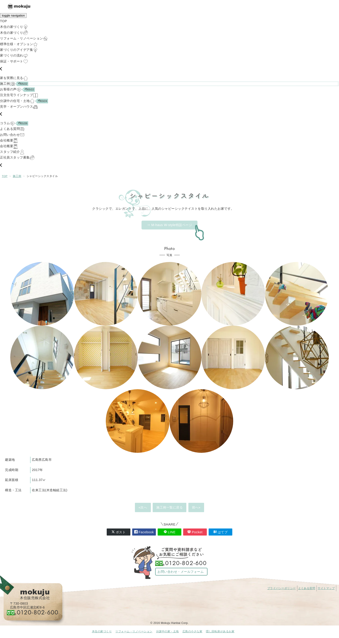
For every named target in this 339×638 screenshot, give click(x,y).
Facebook (144, 532)
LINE (170, 532)
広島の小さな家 (192, 631)
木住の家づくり (102, 631)
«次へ (143, 507)
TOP (5, 176)
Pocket (194, 532)
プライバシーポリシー (281, 588)
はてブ (220, 532)
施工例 (17, 176)
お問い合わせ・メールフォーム (180, 571)
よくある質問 (306, 588)
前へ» (196, 507)
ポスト (118, 532)
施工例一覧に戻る (169, 507)
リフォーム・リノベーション (133, 631)
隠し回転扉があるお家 (220, 631)
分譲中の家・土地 (167, 631)
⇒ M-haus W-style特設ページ (169, 225)
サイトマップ (326, 588)
